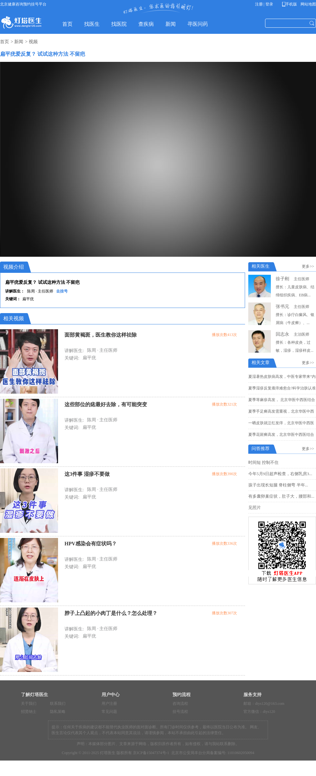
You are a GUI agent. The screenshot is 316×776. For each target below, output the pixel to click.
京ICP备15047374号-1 (151, 753)
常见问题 (109, 711)
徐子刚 (282, 278)
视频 (33, 41)
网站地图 (308, 4)
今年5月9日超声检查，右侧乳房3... (280, 473)
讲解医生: (74, 350)
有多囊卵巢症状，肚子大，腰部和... (281, 496)
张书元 (282, 306)
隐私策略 (57, 711)
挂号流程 (180, 711)
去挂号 (62, 291)
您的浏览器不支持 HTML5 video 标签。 (158, 158)
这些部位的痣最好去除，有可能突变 (105, 404)
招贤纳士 (28, 711)
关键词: (71, 358)
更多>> (309, 266)
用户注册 (109, 703)
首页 (4, 41)
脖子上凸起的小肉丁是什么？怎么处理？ (110, 613)
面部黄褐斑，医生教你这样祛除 (100, 335)
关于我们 (28, 703)
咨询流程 (180, 703)
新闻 (18, 41)
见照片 (254, 507)
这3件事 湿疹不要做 (87, 474)
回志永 (282, 334)
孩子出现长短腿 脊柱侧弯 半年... (278, 485)
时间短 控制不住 (263, 462)
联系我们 (57, 703)
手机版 (290, 4)
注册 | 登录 (264, 4)
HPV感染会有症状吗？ (90, 543)
